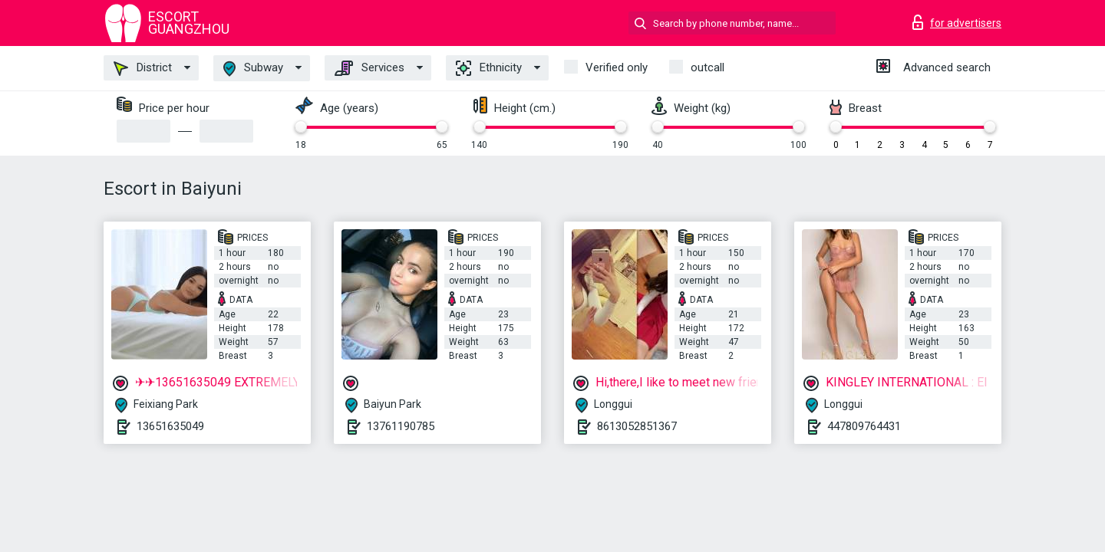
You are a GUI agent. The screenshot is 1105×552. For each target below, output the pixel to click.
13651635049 (170, 426)
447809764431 (864, 426)
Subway (253, 69)
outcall (707, 67)
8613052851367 (637, 426)
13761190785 (400, 426)
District (143, 68)
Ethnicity (489, 68)
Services (369, 68)
